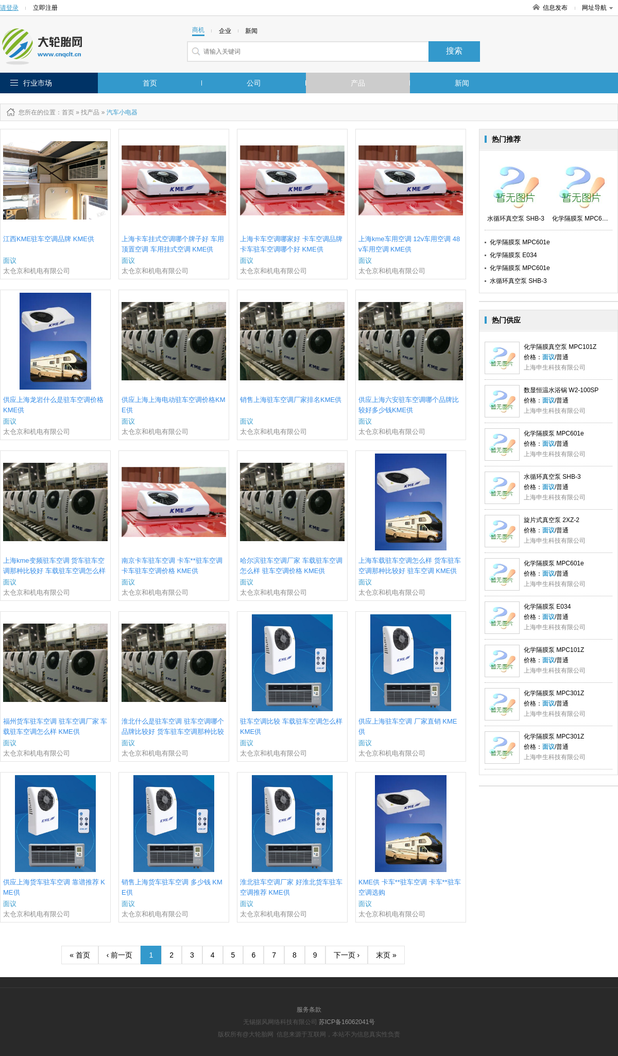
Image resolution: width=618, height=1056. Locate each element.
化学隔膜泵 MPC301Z (554, 693)
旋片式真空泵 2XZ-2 (551, 520)
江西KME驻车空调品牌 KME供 (48, 239)
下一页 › (347, 955)
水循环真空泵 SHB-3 (518, 280)
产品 (358, 83)
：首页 (65, 112)
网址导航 (597, 7)
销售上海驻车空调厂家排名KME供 (290, 400)
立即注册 (45, 7)
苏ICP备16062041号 (347, 1022)
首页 (150, 83)
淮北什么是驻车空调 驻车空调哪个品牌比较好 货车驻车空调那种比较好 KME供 (173, 731)
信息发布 (555, 7)
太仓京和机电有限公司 (36, 271)
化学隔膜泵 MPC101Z (554, 649)
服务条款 (309, 1009)
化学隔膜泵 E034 (513, 255)
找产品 (90, 112)
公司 (254, 83)
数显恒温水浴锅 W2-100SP (561, 390)
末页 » (386, 955)
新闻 (462, 83)
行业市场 (37, 83)
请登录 (9, 7)
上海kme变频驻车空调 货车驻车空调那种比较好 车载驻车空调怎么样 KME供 (54, 571)
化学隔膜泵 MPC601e (520, 242)
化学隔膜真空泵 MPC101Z (560, 346)
